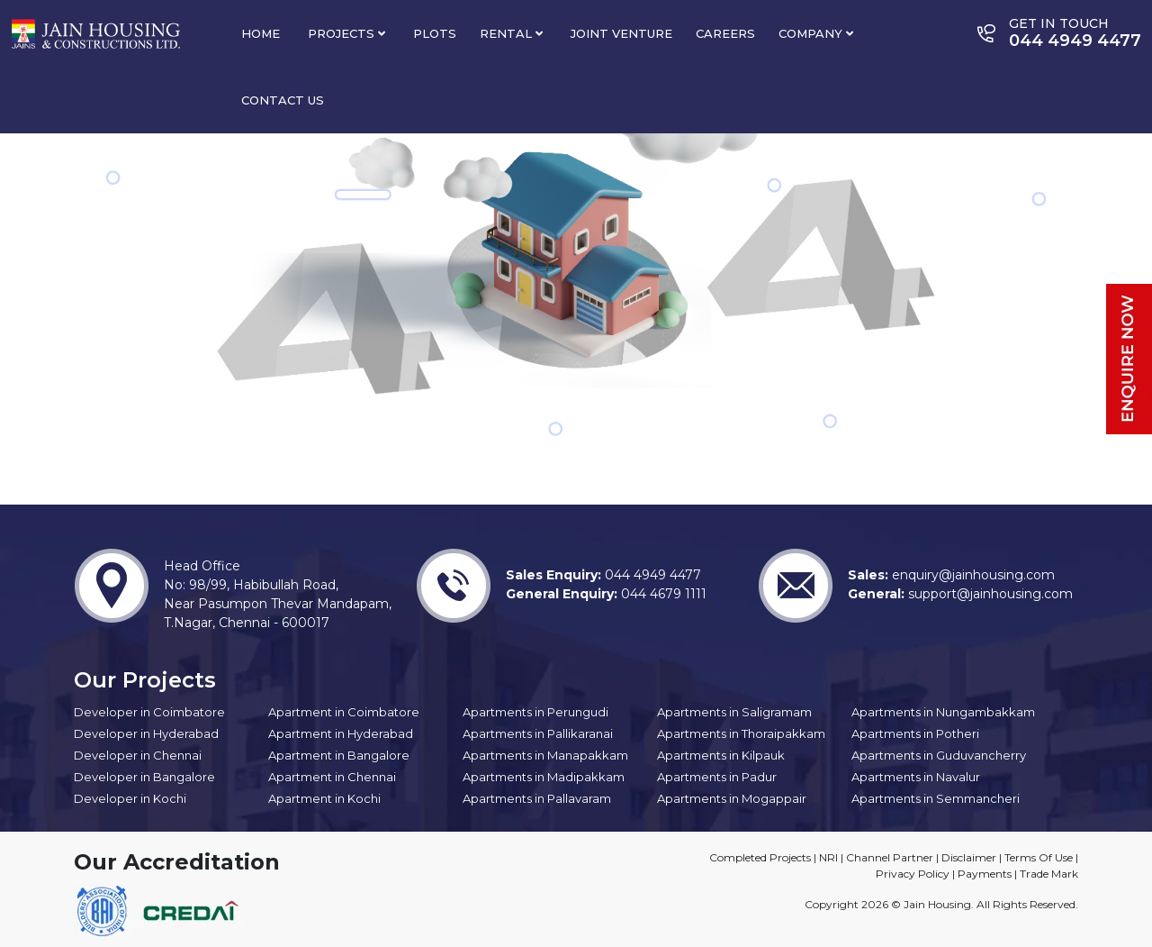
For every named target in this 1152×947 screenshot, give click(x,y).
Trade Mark (1049, 873)
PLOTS (434, 33)
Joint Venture (621, 33)
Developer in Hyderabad (146, 733)
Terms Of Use (1038, 857)
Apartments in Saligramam (734, 712)
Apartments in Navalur (915, 776)
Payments (985, 873)
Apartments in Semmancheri (935, 798)
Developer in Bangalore (144, 776)
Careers (725, 33)
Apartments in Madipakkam (544, 776)
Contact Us (282, 100)
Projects (346, 33)
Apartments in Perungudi (535, 712)
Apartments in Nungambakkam (943, 712)
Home (260, 33)
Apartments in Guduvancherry (938, 755)
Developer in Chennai (138, 755)
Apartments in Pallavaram (537, 798)
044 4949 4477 (651, 575)
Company (815, 33)
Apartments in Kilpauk (721, 755)
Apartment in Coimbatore (343, 712)
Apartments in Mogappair (731, 798)
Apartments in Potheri (915, 733)
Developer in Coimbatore (149, 712)
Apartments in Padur (717, 776)
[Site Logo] (96, 32)
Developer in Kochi (130, 798)
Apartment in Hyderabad (340, 733)
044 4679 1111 (661, 594)
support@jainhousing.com (988, 594)
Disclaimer (968, 857)
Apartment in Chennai (332, 776)
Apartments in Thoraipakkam (741, 733)
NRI (828, 857)
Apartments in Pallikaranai (538, 733)
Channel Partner (889, 857)
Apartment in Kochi (324, 798)
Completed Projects (760, 857)
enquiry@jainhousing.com (971, 575)
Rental (511, 33)
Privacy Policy (913, 873)
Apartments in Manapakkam (545, 755)
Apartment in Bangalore (339, 755)
